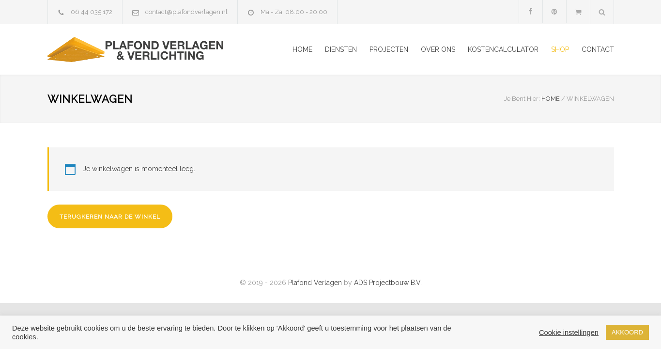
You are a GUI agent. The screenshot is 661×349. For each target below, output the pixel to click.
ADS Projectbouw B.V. (388, 282)
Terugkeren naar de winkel (110, 216)
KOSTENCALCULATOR (503, 49)
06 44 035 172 (91, 12)
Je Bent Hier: (522, 98)
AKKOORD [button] (627, 332)
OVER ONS (438, 49)
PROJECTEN (388, 49)
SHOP (560, 49)
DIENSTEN (341, 49)
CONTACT (598, 49)
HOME (302, 49)
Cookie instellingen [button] (569, 332)
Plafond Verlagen (315, 282)
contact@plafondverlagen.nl (186, 12)
